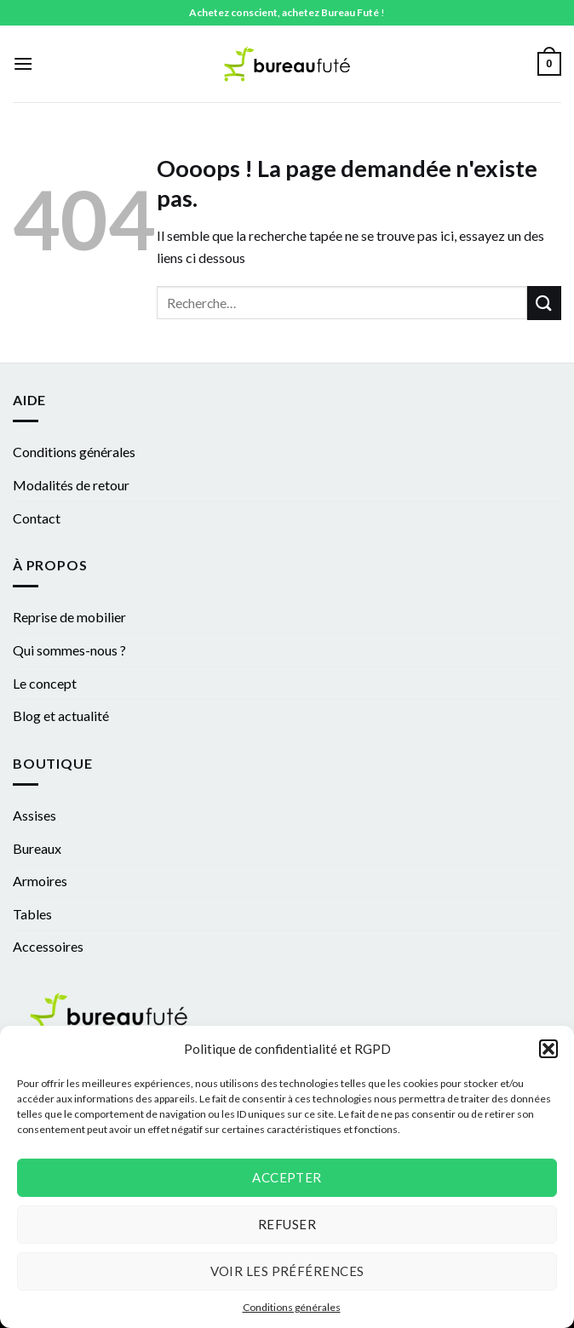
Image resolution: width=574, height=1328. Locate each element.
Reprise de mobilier (69, 617)
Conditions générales (292, 1307)
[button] (548, 1048)
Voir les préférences (287, 1271)
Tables (32, 914)
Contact (36, 518)
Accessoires (48, 946)
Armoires (40, 881)
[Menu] (23, 63)
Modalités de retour (71, 485)
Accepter (287, 1177)
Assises (34, 815)
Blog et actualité (61, 715)
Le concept (45, 683)
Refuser (287, 1224)
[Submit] (544, 302)
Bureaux (37, 848)
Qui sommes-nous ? (69, 650)
